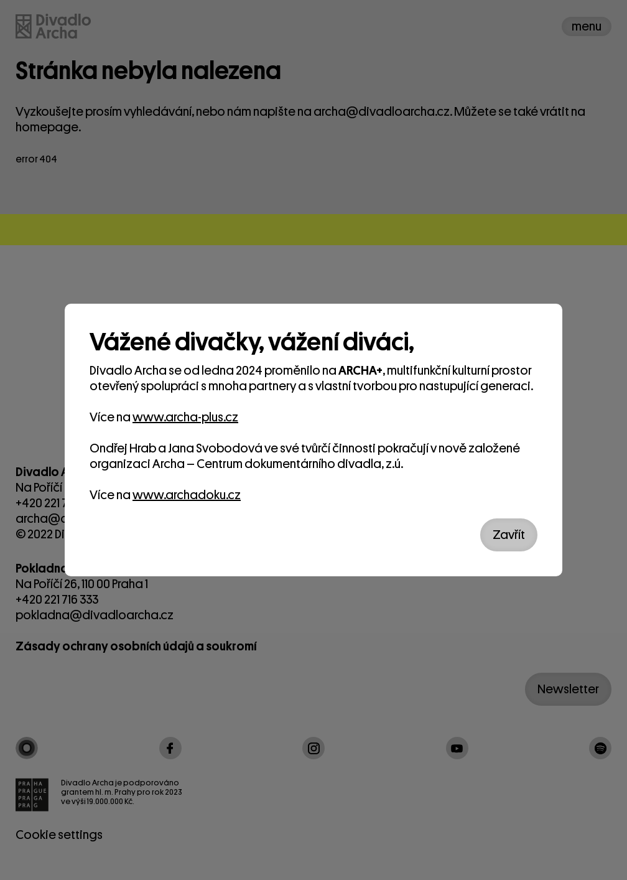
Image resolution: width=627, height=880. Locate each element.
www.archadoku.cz (186, 495)
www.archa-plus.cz (185, 417)
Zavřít (509, 534)
